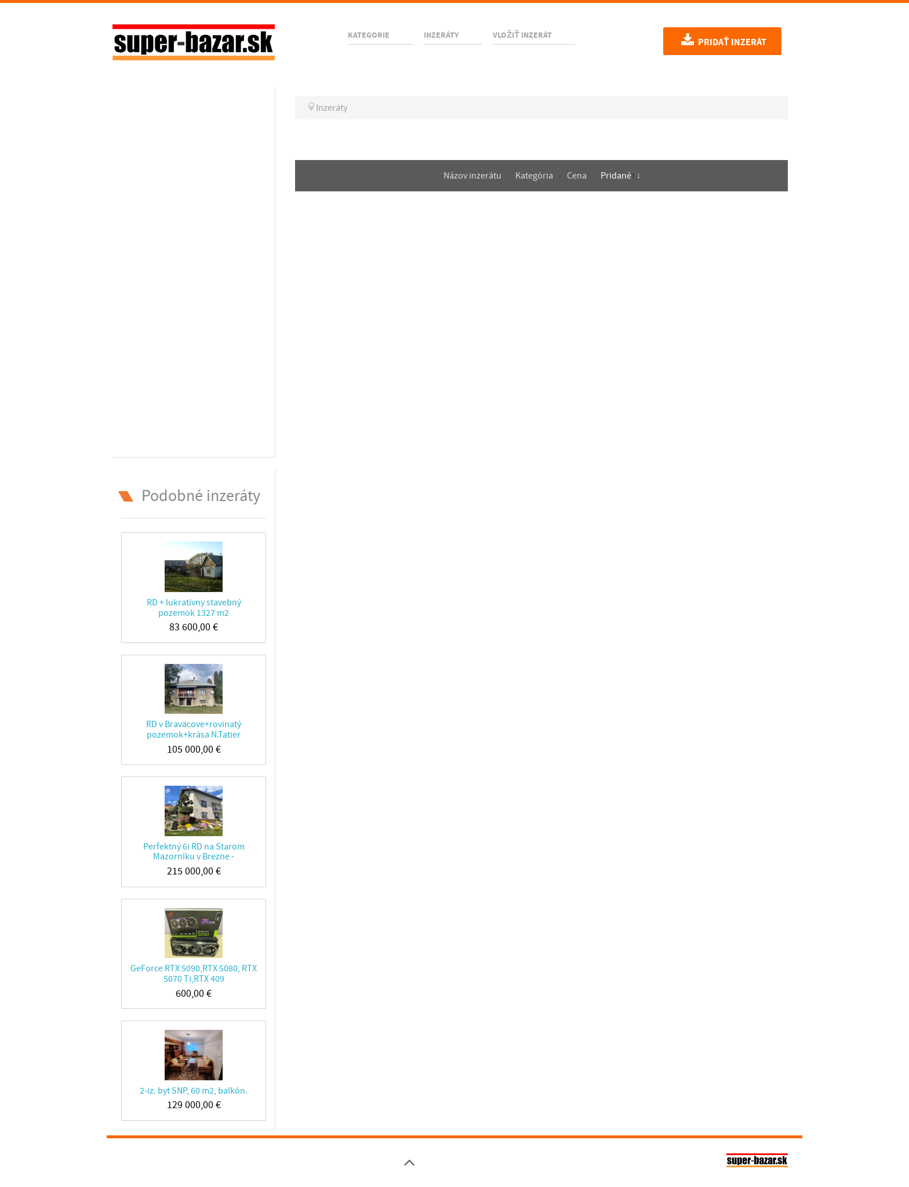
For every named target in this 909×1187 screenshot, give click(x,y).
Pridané (616, 176)
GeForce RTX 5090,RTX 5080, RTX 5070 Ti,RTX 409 (193, 973)
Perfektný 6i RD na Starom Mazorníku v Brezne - (194, 851)
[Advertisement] (193, 270)
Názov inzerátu (473, 176)
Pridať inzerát (722, 41)
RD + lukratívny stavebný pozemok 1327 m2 (194, 607)
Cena (577, 176)
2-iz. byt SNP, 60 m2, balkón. (194, 1091)
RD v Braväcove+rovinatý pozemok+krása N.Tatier (193, 729)
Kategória (535, 176)
